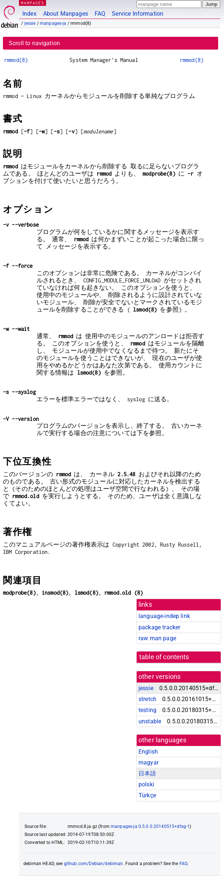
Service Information (137, 13)
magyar (148, 762)
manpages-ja (53, 23)
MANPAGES (32, 2)
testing (147, 710)
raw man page (157, 638)
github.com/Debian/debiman (93, 863)
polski (146, 784)
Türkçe (147, 795)
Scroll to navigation (34, 43)
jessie (30, 23)
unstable (149, 721)
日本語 (147, 773)
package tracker (159, 627)
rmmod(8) (16, 60)
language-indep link (164, 616)
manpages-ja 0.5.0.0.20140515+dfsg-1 (150, 826)
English (148, 751)
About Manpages (65, 13)
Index (29, 13)
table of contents (164, 657)
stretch (147, 699)
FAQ (100, 13)
